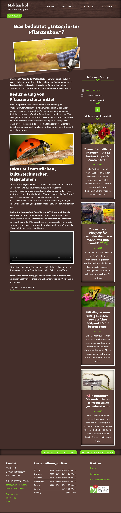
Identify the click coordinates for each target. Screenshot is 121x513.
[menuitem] (50, 6)
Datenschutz (12, 494)
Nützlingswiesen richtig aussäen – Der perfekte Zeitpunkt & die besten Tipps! (98, 319)
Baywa (93, 468)
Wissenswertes (93, 91)
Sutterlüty (95, 474)
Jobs (8, 501)
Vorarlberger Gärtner (100, 479)
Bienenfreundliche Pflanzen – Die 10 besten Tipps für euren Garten (97, 154)
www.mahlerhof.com (15, 488)
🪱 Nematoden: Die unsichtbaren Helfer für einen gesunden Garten (98, 401)
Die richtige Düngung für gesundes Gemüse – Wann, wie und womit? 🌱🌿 (98, 236)
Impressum (11, 497)
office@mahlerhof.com (16, 484)
